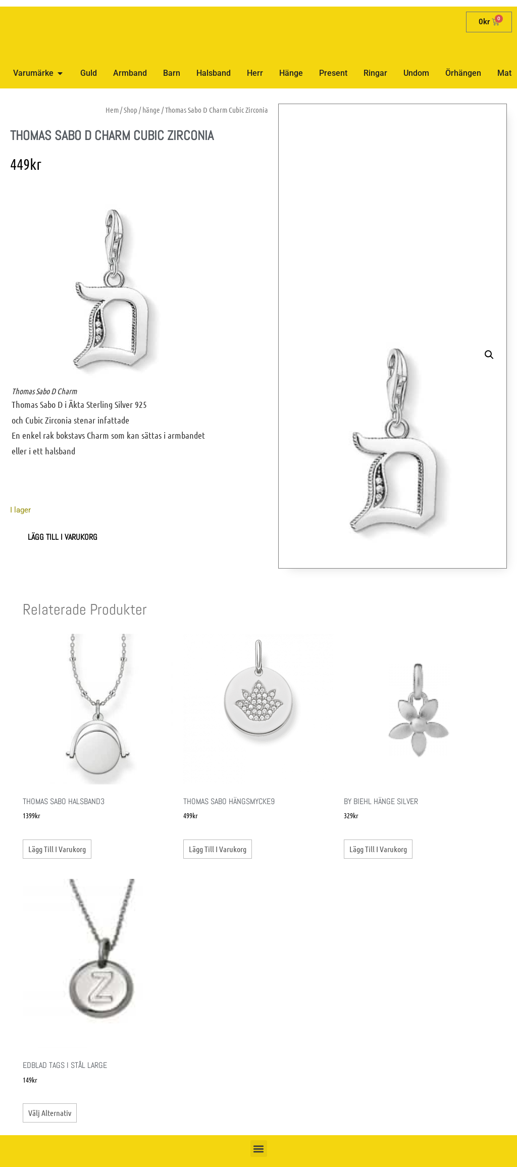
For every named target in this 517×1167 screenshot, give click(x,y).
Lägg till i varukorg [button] (57, 849)
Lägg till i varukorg (62, 537)
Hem (112, 109)
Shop (130, 109)
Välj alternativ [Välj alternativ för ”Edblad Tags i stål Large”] (49, 1112)
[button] (489, 355)
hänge (151, 109)
